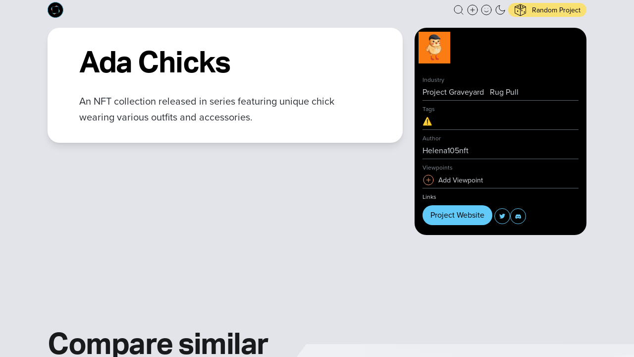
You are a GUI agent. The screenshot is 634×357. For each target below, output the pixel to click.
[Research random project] (547, 10)
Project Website (457, 215)
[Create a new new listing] (472, 10)
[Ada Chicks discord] (518, 216)
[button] (459, 10)
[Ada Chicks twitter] (502, 216)
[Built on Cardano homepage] (55, 10)
